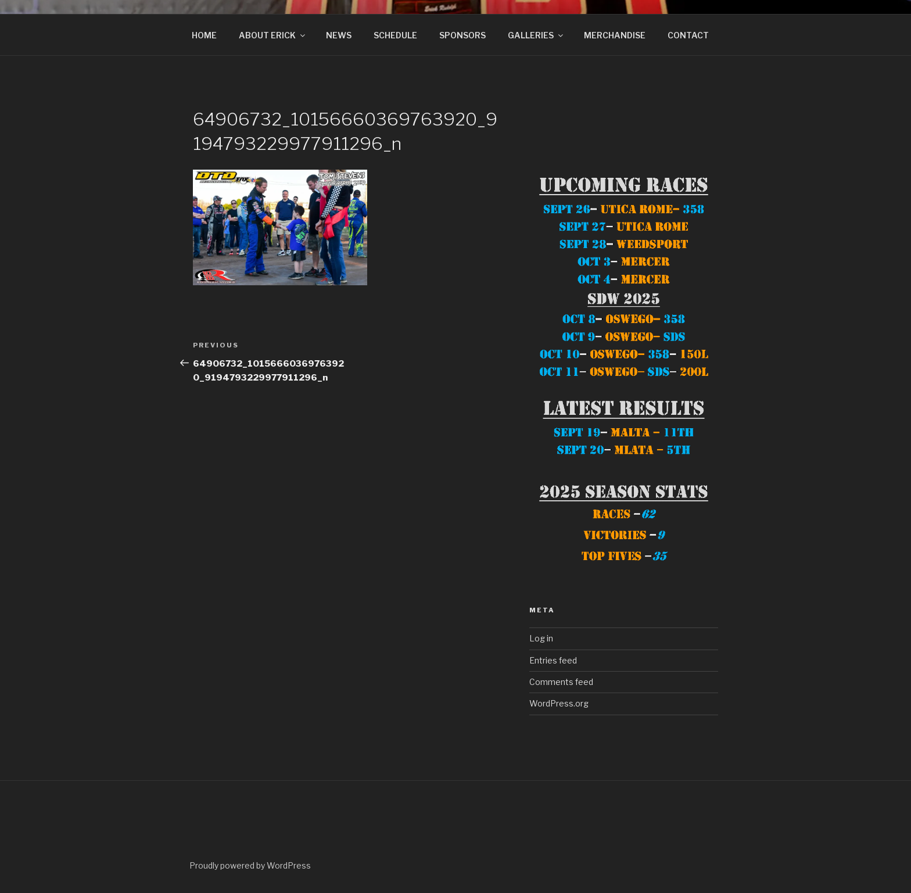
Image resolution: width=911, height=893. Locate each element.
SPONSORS (462, 35)
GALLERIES (536, 35)
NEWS (339, 35)
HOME (204, 35)
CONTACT (688, 35)
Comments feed (561, 682)
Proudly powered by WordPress (250, 865)
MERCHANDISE (614, 35)
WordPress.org (559, 703)
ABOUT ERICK (273, 35)
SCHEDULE (395, 35)
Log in (541, 638)
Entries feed (553, 660)
